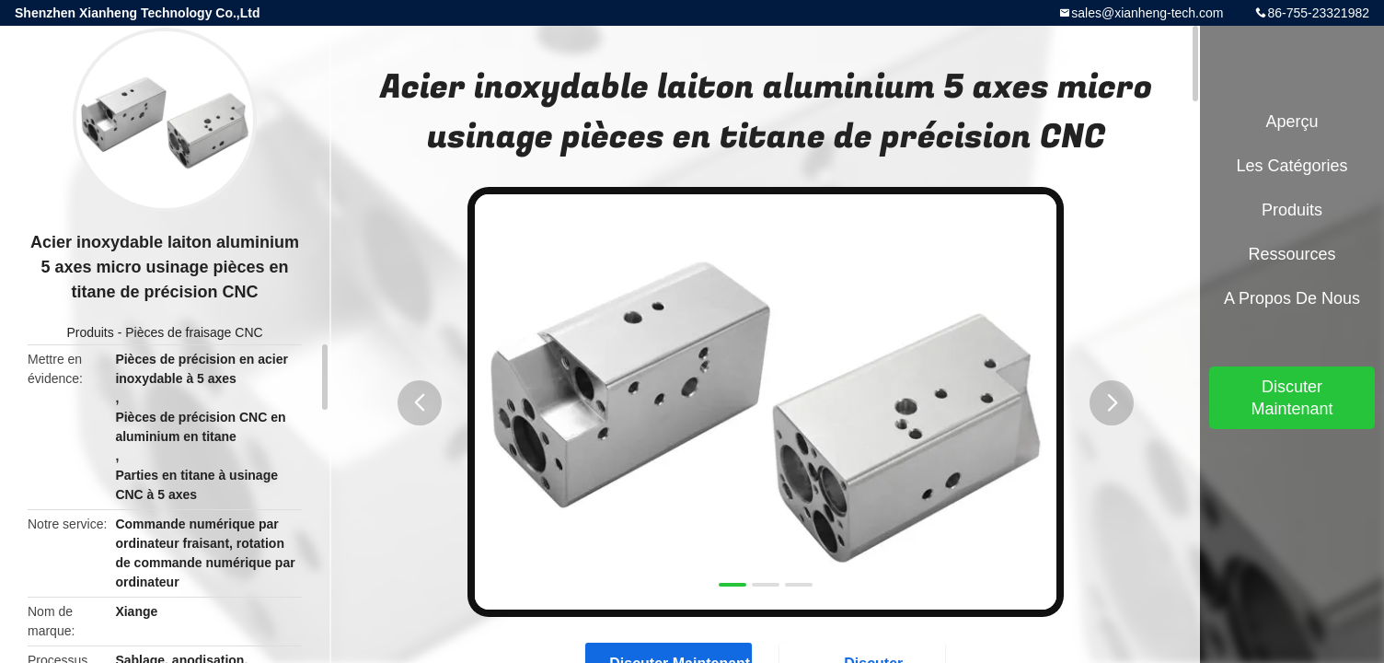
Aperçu (1291, 121)
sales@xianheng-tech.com (1147, 13)
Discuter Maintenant (1291, 398)
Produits (89, 332)
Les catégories (1291, 166)
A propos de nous (1292, 298)
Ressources (1291, 254)
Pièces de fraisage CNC (193, 332)
